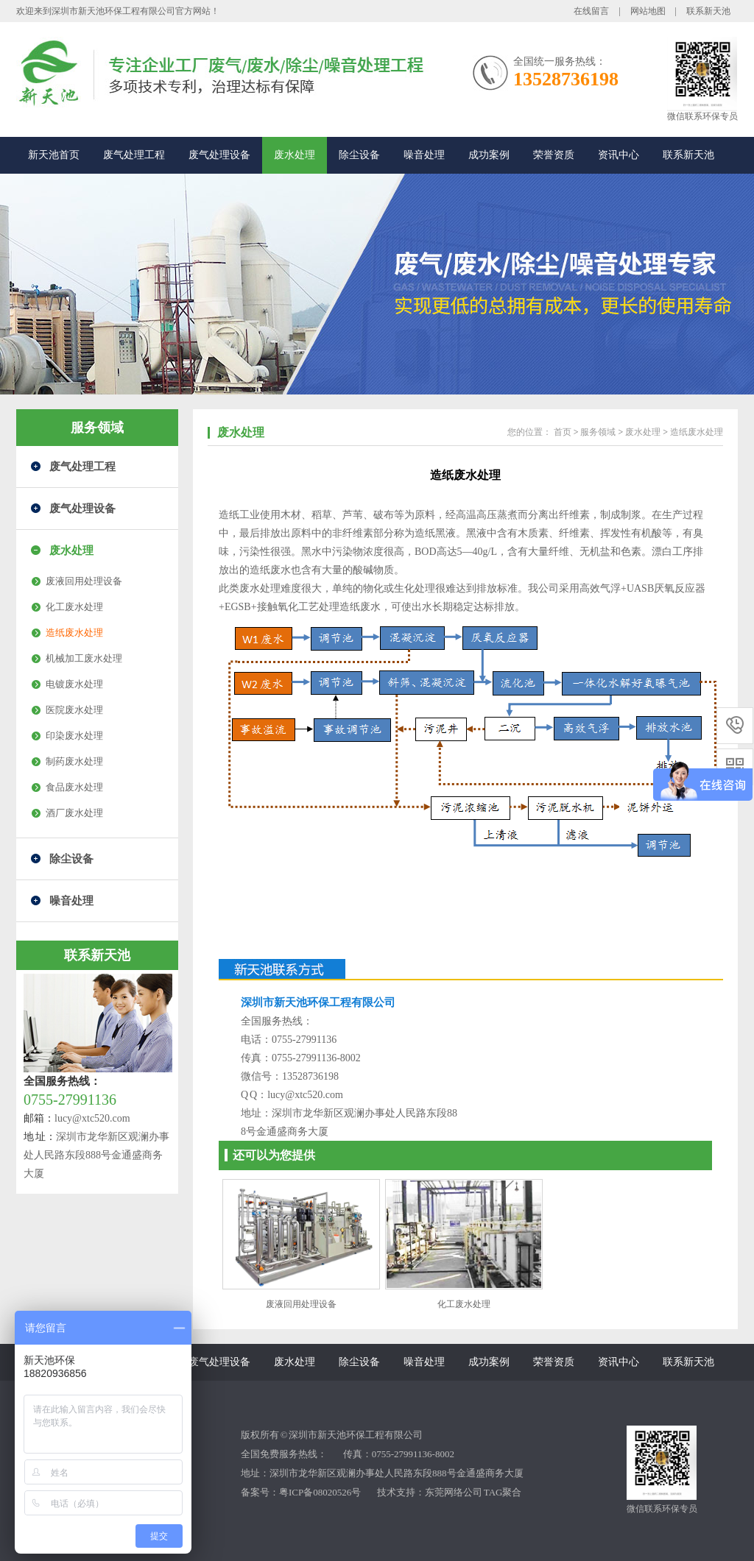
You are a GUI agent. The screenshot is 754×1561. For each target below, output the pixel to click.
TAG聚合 (503, 1492)
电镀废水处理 (74, 684)
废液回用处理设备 (84, 581)
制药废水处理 (74, 761)
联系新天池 (708, 11)
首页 (562, 432)
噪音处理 (424, 154)
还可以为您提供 (274, 1155)
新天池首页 (54, 154)
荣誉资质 (553, 154)
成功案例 (489, 154)
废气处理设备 (219, 154)
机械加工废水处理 (84, 658)
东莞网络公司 (453, 1492)
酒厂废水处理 (74, 812)
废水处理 (294, 154)
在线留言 (591, 11)
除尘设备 (359, 154)
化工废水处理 (74, 606)
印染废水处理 (74, 735)
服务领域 (97, 427)
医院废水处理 (74, 709)
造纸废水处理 (74, 632)
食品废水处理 (74, 787)
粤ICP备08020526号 (320, 1492)
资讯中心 (618, 154)
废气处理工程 (134, 154)
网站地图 (648, 11)
